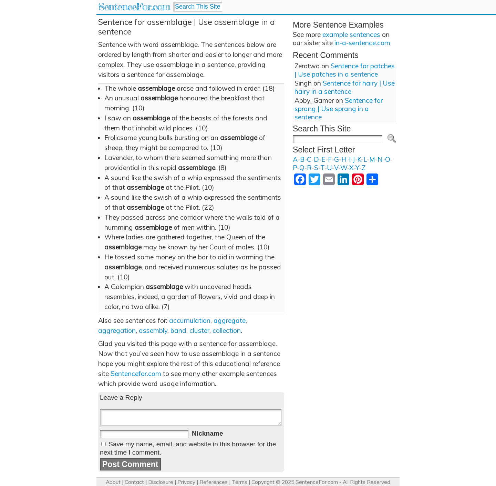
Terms (239, 482)
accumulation (189, 320)
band (178, 330)
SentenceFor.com (134, 7)
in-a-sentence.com (362, 43)
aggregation (117, 330)
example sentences (351, 34)
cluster (199, 330)
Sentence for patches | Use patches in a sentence (344, 70)
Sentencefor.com (136, 373)
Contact (134, 482)
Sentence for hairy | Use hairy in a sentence (344, 87)
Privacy (186, 482)
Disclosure (160, 482)
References (213, 482)
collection (227, 330)
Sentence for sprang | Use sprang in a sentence (338, 108)
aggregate (230, 320)
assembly (153, 330)
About (113, 482)
